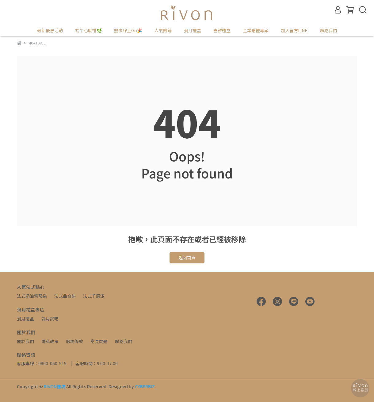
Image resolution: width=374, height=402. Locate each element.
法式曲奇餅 (65, 296)
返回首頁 (187, 258)
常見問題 (99, 341)
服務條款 (74, 341)
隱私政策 (50, 341)
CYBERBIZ (145, 386)
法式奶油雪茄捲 (32, 296)
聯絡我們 (328, 30)
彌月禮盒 (25, 319)
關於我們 (25, 341)
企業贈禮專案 (256, 30)
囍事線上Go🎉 (128, 30)
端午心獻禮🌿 (88, 30)
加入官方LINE (294, 30)
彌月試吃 (50, 319)
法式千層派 (94, 296)
